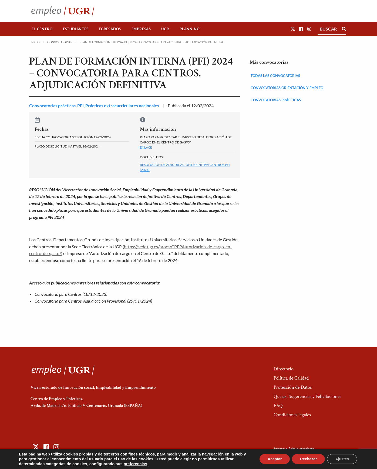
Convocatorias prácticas (52, 105)
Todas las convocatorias (275, 75)
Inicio (35, 42)
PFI (80, 105)
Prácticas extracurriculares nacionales (122, 105)
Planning (189, 29)
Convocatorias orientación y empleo (287, 88)
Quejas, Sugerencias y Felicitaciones (307, 396)
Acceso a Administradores (294, 449)
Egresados (110, 29)
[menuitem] (42, 29)
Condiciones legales (292, 415)
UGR (165, 29)
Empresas (141, 29)
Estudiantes (76, 29)
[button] (292, 29)
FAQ (278, 406)
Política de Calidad (291, 378)
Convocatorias (59, 42)
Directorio (284, 369)
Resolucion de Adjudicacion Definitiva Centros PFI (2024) (185, 167)
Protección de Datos (293, 387)
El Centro (42, 29)
